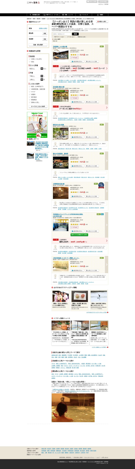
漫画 (77, 367)
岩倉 (104, 355)
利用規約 (84, 461)
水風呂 (83, 363)
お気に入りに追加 (92, 61)
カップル (82, 365)
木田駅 (95, 148)
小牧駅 (78, 81)
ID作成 (106, 4)
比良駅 (75, 119)
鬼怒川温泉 (93, 450)
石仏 (53, 357)
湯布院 (87, 450)
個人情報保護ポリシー (63, 461)
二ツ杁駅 (60, 178)
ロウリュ (63, 367)
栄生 (59, 355)
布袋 (56, 357)
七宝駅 (100, 148)
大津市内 (83, 452)
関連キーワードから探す (34, 454)
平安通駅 (64, 209)
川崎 (46, 452)
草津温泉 (43, 450)
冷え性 (103, 365)
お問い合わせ (105, 457)
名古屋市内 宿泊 (72, 251)
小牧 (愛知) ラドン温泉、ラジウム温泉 (67, 80)
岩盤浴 (53, 367)
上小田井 (81, 355)
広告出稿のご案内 (78, 457)
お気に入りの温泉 (92, 1)
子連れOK (98, 365)
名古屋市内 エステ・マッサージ (76, 118)
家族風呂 (34, 99)
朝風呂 (58, 367)
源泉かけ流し (35, 102)
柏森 (62, 357)
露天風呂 (88, 363)
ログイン (100, 4)
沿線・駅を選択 (38, 44)
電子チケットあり (59, 37)
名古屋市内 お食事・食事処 (90, 118)
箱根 (48, 450)
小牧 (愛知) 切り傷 (62, 81)
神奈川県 (43, 448)
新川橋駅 (97, 177)
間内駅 (74, 81)
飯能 (62, 452)
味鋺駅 (84, 119)
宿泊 (62, 365)
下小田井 (69, 355)
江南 (59, 357)
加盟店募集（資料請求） (65, 457)
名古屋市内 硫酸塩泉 (63, 251)
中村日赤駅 (65, 178)
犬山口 (75, 357)
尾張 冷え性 (74, 148)
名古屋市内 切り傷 (92, 251)
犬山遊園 (83, 357)
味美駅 (80, 119)
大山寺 (100, 355)
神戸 (87, 452)
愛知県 (85, 448)
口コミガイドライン (89, 457)
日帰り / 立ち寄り (36, 59)
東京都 (67, 448)
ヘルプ (98, 457)
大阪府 (71, 448)
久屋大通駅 (100, 251)
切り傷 (74, 367)
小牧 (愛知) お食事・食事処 (64, 283)
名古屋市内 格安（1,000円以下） (65, 119)
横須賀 (50, 452)
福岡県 (89, 448)
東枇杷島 (64, 355)
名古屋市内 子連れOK (94, 207)
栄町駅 (59, 253)
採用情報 (106, 461)
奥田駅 (87, 148)
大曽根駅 (102, 207)
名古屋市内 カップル (83, 207)
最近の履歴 (103, 1)
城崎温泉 (58, 450)
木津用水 (70, 357)
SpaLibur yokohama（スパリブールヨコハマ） (77, 391)
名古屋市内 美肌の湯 (63, 118)
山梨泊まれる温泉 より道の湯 (61, 389)
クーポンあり (71, 37)
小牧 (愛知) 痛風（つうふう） (94, 80)
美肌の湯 (68, 367)
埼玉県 (49, 448)
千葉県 (53, 448)
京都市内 (77, 452)
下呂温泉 (64, 450)
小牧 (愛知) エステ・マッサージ (86, 282)
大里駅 (91, 148)
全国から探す (43, 28)
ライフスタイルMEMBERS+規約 (95, 461)
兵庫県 (58, 448)
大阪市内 (71, 452)
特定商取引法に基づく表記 (75, 461)
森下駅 (59, 209)
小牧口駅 (70, 81)
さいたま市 (58, 452)
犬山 (79, 357)
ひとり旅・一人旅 (96, 363)
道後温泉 (76, 450)
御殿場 (66, 452)
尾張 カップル (82, 148)
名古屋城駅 (69, 253)
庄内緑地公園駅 (90, 119)
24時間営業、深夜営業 (38, 89)
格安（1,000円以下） (62, 363)
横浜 (42, 452)
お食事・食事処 (56, 365)
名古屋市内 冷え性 (73, 207)
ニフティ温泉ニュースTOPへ (99, 347)
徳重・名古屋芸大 (92, 355)
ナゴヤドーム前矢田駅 (72, 209)
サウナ (53, 363)
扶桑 (66, 357)
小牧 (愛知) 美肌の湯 (81, 80)
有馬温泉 (52, 450)
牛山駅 (82, 81)
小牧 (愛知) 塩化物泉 (63, 282)
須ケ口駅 (102, 177)
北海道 (76, 448)
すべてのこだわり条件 (38, 106)
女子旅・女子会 (90, 365)
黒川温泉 (82, 450)
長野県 (80, 448)
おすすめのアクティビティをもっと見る (97, 312)
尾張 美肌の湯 (61, 148)
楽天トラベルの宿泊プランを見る (79, 234)
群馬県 (62, 448)
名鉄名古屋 (55, 355)
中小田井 (75, 355)
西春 (85, 355)
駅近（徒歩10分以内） (74, 363)
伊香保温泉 (71, 450)
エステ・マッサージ (74, 365)
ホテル (66, 365)
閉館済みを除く (82, 37)
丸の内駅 (64, 253)
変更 (45, 33)
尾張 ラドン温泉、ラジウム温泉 (65, 177)
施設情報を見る (77, 61)
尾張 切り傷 (68, 148)
